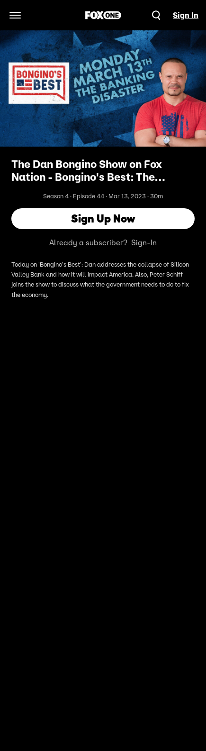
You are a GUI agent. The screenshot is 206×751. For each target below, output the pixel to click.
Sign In (185, 15)
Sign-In (144, 242)
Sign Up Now (103, 218)
